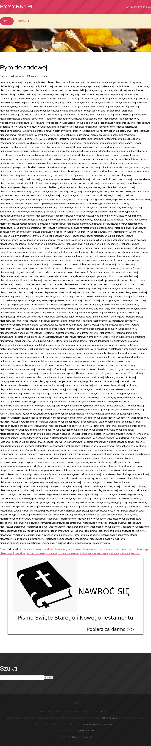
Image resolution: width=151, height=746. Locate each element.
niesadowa (35, 549)
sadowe (40, 553)
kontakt (90, 730)
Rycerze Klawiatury (82, 737)
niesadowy (114, 549)
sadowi (83, 553)
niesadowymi (7, 553)
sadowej (62, 553)
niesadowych (128, 549)
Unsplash (103, 711)
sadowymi (125, 553)
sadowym (114, 553)
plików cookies (109, 718)
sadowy (92, 553)
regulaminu (87, 724)
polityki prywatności (104, 724)
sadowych (102, 553)
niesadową (20, 553)
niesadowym (142, 549)
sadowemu (73, 553)
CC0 (111, 711)
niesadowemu (89, 549)
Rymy (6, 21)
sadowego (51, 553)
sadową (135, 553)
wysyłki (80, 730)
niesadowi (103, 549)
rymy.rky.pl (17, 7)
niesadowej (75, 549)
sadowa (31, 553)
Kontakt (23, 21)
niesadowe (47, 549)
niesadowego (61, 549)
